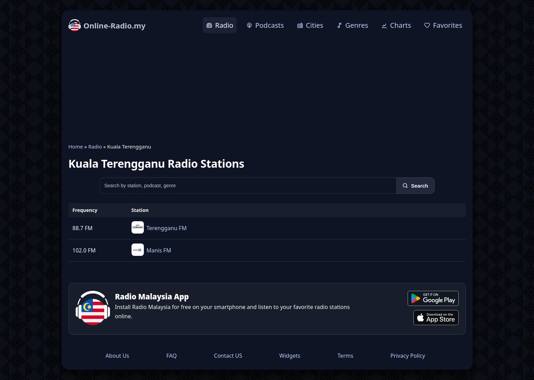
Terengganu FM (167, 228)
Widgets (290, 355)
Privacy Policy (407, 355)
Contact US (228, 355)
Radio (95, 146)
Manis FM (159, 250)
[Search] (415, 185)
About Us (117, 355)
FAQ (171, 355)
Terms (345, 355)
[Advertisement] (267, 88)
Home (76, 146)
